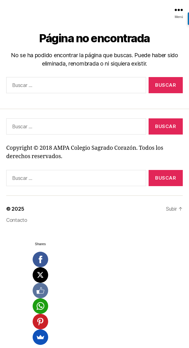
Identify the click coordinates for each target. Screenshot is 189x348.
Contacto (16, 220)
